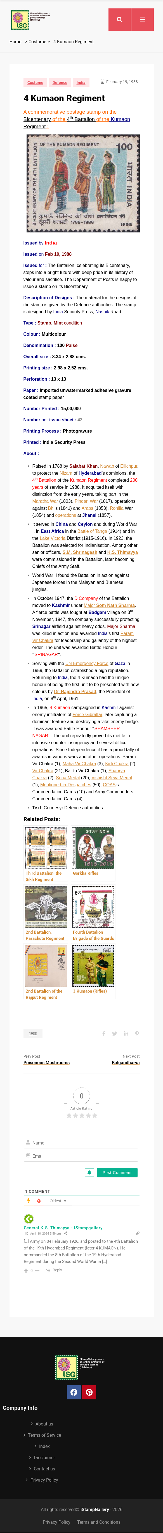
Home (15, 41)
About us (44, 1424)
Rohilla (117, 508)
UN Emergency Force (86, 663)
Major (109, 605)
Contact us (44, 1469)
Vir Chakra (42, 770)
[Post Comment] (117, 1172)
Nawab (107, 466)
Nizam (66, 473)
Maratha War (45, 501)
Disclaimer (44, 1457)
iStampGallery (95, 1509)
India (81, 82)
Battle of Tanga (92, 531)
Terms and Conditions (99, 1522)
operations (65, 515)
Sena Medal (68, 777)
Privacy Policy (44, 1480)
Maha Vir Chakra (79, 763)
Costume (37, 41)
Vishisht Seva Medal (111, 777)
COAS (109, 784)
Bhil (52, 508)
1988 (33, 1034)
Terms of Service (44, 1435)
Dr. (75, 691)
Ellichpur (128, 466)
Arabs (87, 508)
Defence (60, 82)
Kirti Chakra (117, 763)
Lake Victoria (52, 538)
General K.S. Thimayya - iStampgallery (63, 1227)
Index (44, 1446)
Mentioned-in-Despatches (65, 784)
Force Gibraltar (87, 714)
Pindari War (86, 501)
